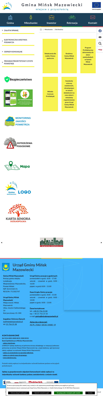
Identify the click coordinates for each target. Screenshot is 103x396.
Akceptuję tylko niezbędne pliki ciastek (68, 393)
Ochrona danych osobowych (19, 393)
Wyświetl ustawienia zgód (41, 393)
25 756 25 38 (11, 324)
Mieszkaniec (49, 29)
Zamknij (90, 393)
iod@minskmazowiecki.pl (13, 322)
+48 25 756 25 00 (40, 311)
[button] (1, 242)
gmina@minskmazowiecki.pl (46, 316)
